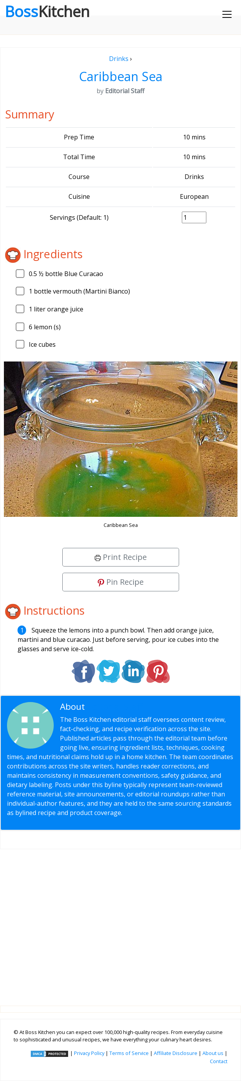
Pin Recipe (121, 582)
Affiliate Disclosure (175, 1053)
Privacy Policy (89, 1053)
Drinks (118, 58)
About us (212, 1053)
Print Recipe (121, 557)
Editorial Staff (115, 706)
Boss (47, 11)
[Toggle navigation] (227, 14)
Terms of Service (129, 1053)
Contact (218, 1061)
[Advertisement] (120, 921)
